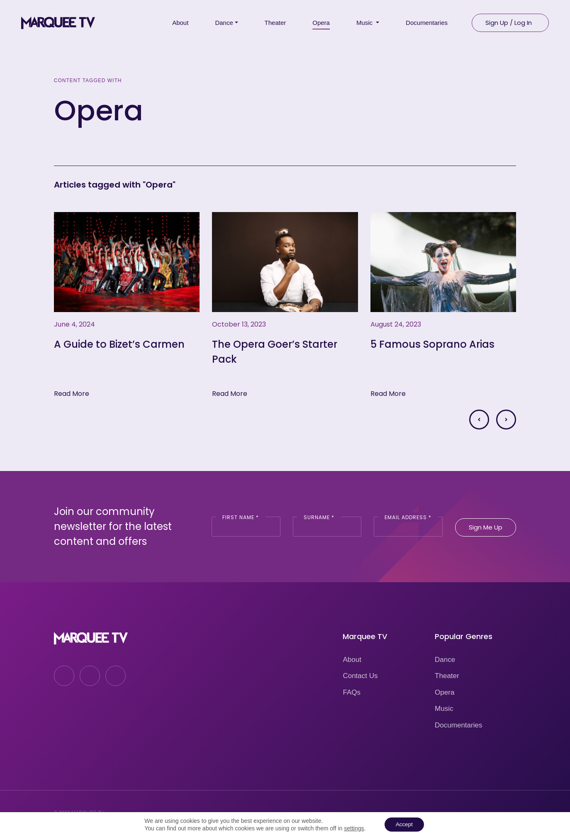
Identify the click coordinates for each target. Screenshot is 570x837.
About (352, 660)
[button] (479, 419)
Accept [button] (404, 824)
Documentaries (458, 725)
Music (444, 709)
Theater (447, 676)
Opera (444, 692)
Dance (445, 660)
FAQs (352, 692)
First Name (240, 517)
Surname (319, 517)
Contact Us (360, 676)
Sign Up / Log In (508, 21)
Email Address (408, 517)
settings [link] (352, 828)
